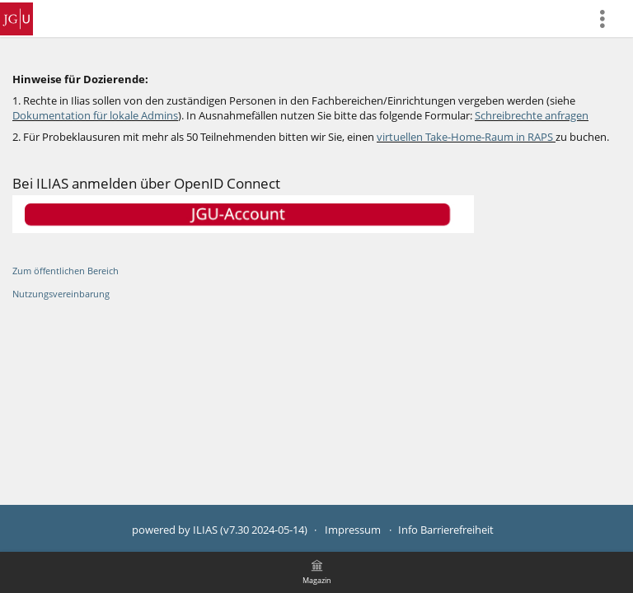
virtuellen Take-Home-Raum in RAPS (465, 137)
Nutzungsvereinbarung (61, 293)
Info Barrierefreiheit (446, 530)
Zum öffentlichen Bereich (65, 270)
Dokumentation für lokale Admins (95, 116)
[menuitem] (609, 18)
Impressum (353, 530)
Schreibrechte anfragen (531, 116)
